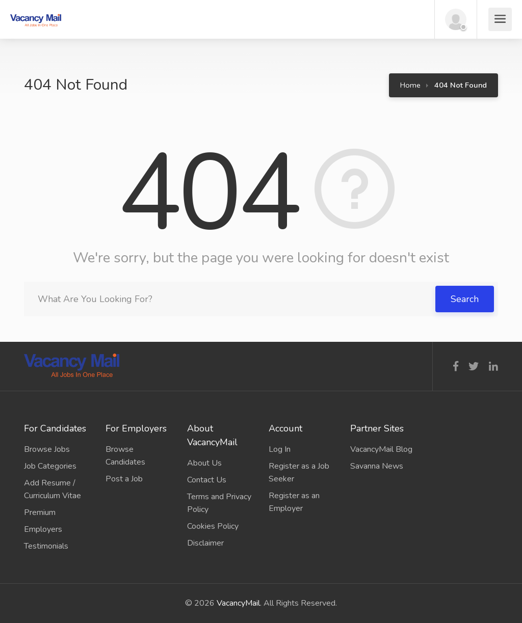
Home (410, 85)
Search (465, 299)
